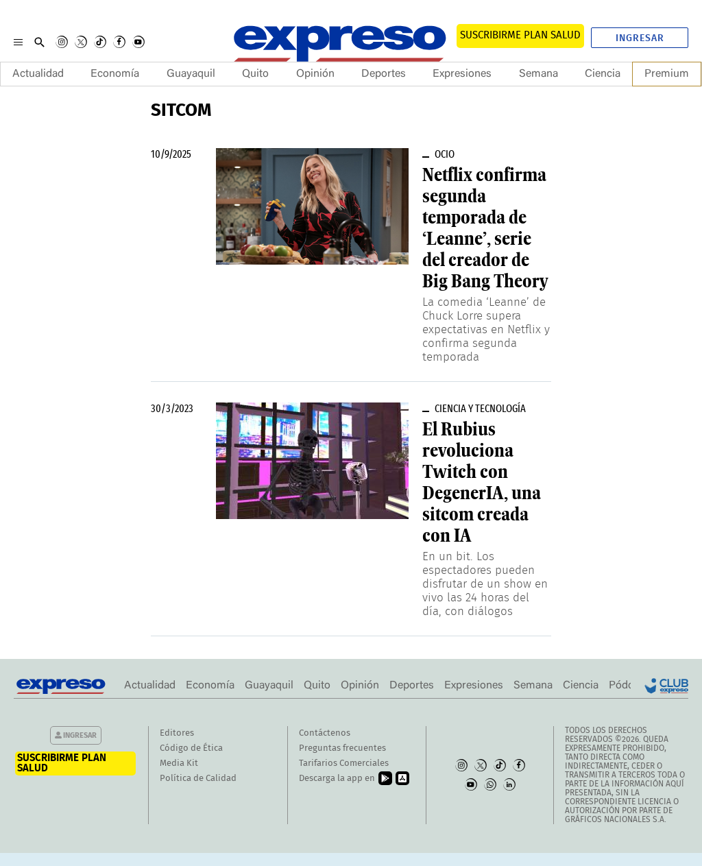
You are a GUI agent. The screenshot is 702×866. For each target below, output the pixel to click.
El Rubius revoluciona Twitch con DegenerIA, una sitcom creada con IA (481, 482)
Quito (255, 74)
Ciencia (602, 74)
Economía (114, 74)
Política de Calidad (198, 778)
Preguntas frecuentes (342, 748)
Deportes (383, 74)
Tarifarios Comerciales (344, 763)
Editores (177, 733)
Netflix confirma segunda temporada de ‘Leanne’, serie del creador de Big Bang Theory (485, 228)
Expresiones (462, 74)
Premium (666, 74)
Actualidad (38, 74)
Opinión (315, 74)
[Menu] (18, 42)
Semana (538, 74)
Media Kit (179, 763)
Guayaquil (191, 74)
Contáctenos (324, 733)
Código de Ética (191, 748)
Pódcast (628, 685)
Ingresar (640, 38)
